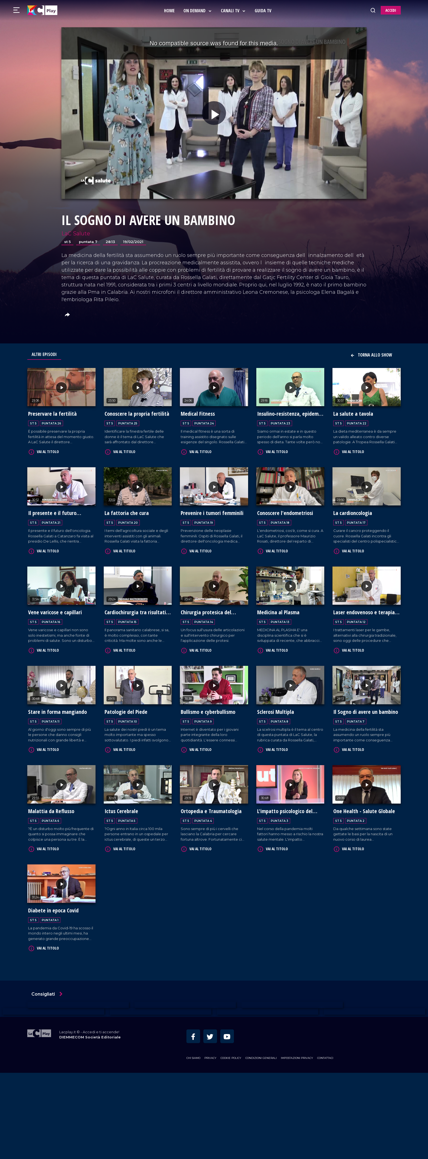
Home (170, 11)
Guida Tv (263, 11)
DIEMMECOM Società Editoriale (90, 1124)
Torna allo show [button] (371, 355)
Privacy (210, 1144)
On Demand (198, 11)
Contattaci (325, 1144)
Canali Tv (234, 11)
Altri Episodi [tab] (44, 354)
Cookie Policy (231, 1144)
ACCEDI (390, 10)
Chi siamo (193, 1144)
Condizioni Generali (261, 1144)
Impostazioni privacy (297, 1144)
